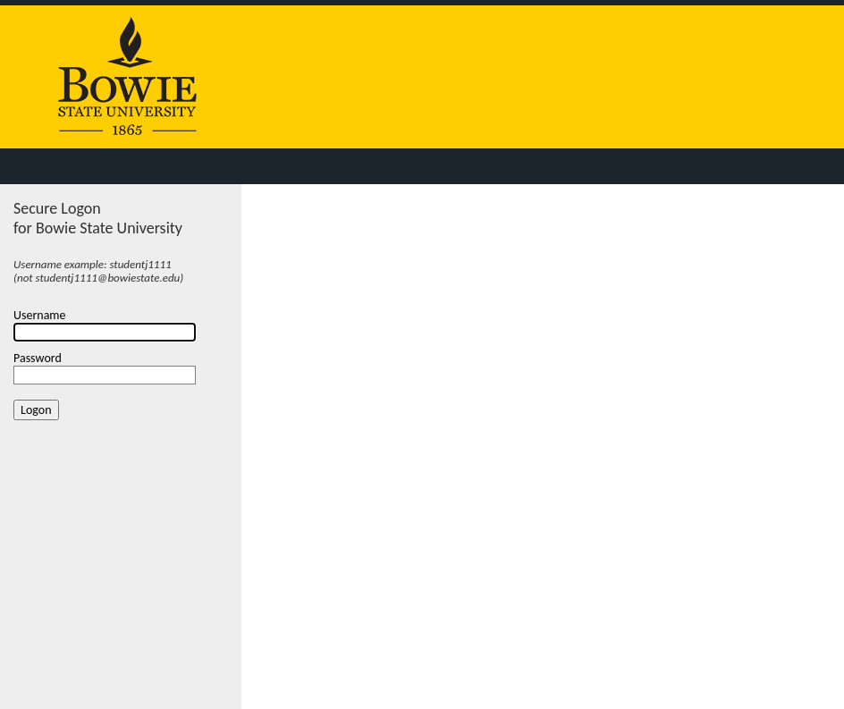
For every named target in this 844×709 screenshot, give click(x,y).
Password (37, 358)
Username (39, 315)
